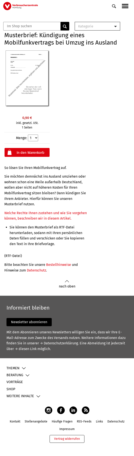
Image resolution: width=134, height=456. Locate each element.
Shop (10, 389)
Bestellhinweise (58, 265)
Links (99, 421)
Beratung (14, 375)
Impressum (67, 429)
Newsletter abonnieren (29, 322)
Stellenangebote (36, 421)
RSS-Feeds (84, 421)
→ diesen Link (26, 349)
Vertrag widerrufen (67, 439)
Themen (12, 368)
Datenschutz (36, 270)
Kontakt (15, 421)
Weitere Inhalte (20, 396)
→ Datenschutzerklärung (59, 343)
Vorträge (14, 382)
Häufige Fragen (62, 421)
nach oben (67, 284)
